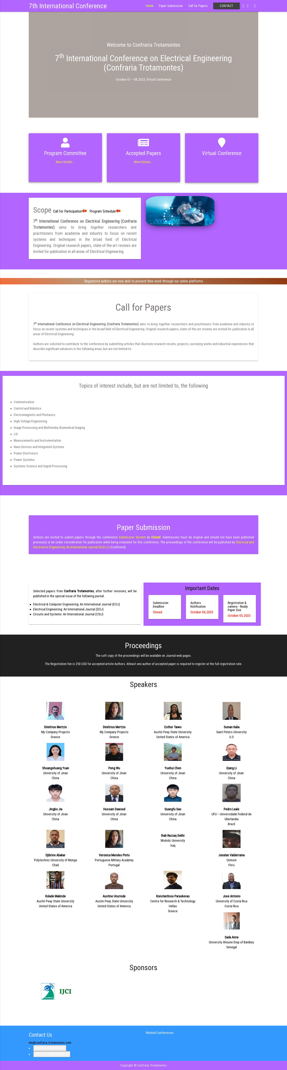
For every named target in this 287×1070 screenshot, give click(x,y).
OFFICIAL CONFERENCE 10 (52, 1054)
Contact (226, 6)
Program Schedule (106, 211)
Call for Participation (70, 211)
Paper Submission (171, 6)
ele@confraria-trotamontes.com (50, 1043)
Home (149, 6)
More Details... (65, 162)
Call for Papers (198, 6)
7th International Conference (68, 6)
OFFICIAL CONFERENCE (50, 1048)
